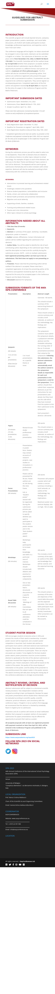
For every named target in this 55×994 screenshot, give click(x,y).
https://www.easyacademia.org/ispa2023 (20, 737)
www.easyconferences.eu (21, 818)
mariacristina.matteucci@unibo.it (21, 805)
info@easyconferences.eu (19, 829)
